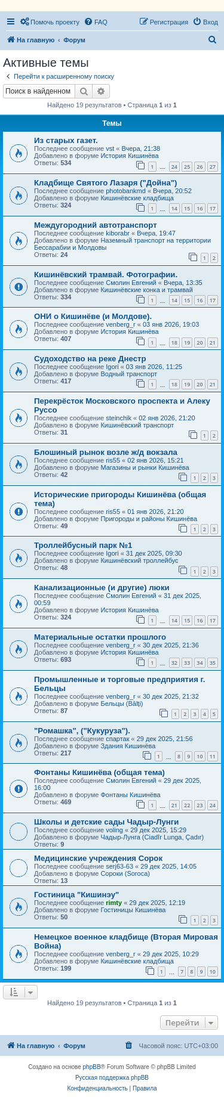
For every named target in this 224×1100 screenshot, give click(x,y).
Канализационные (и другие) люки (102, 587)
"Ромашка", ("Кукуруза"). (82, 730)
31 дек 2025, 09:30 (154, 553)
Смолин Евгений (131, 282)
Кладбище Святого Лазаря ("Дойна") (105, 182)
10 (199, 756)
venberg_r (121, 324)
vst (110, 148)
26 (199, 167)
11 (213, 756)
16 (199, 208)
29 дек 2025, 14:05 (168, 866)
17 (213, 208)
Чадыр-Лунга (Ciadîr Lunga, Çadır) (152, 837)
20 (199, 342)
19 (187, 342)
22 (187, 805)
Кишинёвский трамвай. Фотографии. (105, 274)
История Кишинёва (129, 155)
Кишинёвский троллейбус (139, 560)
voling (114, 829)
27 (213, 167)
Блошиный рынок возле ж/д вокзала (105, 452)
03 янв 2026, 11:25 (154, 366)
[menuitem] (49, 22)
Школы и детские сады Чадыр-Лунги (106, 821)
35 (213, 663)
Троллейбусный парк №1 (83, 545)
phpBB (92, 1067)
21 (213, 342)
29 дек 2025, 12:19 (157, 902)
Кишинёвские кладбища (137, 198)
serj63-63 (119, 866)
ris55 (113, 460)
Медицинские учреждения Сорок (98, 858)
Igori (112, 366)
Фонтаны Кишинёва (130, 794)
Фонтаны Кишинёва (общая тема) (99, 772)
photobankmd (126, 190)
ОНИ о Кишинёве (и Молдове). (93, 316)
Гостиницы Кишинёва (132, 909)
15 (187, 208)
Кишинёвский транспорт (137, 425)
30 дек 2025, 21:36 (171, 645)
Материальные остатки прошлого (100, 637)
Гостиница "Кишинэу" (76, 894)
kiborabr (118, 233)
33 (187, 663)
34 (199, 663)
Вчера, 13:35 (183, 282)
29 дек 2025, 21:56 (165, 738)
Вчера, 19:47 (156, 233)
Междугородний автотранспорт (95, 225)
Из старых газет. (66, 140)
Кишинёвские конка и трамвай (146, 289)
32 (174, 663)
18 (174, 342)
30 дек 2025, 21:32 (171, 696)
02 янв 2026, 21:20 (167, 418)
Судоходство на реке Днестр (90, 358)
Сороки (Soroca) (125, 873)
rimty (114, 902)
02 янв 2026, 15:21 (155, 460)
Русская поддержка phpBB (112, 1077)
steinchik (118, 418)
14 (174, 208)
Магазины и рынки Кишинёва (144, 467)
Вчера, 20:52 (172, 190)
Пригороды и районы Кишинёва (148, 518)
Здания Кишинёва (127, 745)
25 (187, 167)
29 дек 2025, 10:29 (171, 954)
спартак (117, 738)
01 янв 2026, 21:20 (155, 511)
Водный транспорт (128, 373)
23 (199, 805)
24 (174, 167)
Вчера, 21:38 (141, 148)
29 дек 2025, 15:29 (158, 829)
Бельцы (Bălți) (121, 703)
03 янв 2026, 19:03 (171, 324)
